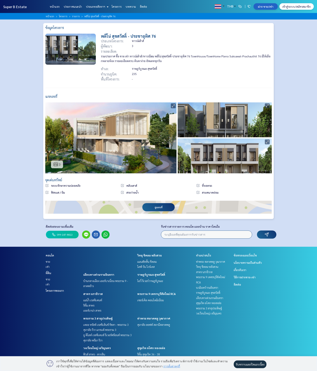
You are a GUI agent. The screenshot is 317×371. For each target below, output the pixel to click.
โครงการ (117, 6)
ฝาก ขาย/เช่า (265, 6)
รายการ (76, 16)
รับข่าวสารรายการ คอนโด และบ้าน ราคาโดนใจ (190, 226)
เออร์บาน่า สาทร (92, 310)
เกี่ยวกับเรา (240, 270)
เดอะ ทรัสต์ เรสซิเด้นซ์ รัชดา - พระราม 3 (106, 324)
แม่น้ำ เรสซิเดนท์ (92, 300)
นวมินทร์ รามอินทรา (207, 287)
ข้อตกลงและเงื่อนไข (245, 255)
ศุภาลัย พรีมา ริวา (92, 340)
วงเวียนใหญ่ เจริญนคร (97, 348)
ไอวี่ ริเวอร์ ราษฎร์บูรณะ (150, 281)
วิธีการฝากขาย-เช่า (245, 277)
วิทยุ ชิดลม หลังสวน (149, 255)
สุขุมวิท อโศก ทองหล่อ (151, 348)
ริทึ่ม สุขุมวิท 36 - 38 (148, 354)
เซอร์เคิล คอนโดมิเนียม (150, 300)
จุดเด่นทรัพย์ (53, 180)
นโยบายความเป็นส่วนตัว (248, 262)
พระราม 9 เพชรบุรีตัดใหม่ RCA (156, 294)
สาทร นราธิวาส (93, 294)
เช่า (48, 266)
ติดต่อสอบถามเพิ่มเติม (59, 226)
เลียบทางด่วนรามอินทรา (98, 274)
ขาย (48, 261)
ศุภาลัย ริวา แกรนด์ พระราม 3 (99, 329)
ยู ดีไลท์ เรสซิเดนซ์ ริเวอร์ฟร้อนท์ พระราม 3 (107, 335)
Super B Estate (15, 6)
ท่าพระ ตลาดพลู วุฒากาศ (153, 318)
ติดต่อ (143, 6)
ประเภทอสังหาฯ (97, 6)
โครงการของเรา (55, 290)
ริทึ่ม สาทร (88, 305)
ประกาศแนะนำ (73, 6)
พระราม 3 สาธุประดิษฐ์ (98, 318)
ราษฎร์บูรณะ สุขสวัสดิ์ (151, 274)
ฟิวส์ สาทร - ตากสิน (94, 354)
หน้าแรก (55, 6)
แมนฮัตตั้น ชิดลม (147, 261)
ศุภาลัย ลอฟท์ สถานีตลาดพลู (153, 324)
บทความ (131, 6)
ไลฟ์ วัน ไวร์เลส (146, 266)
